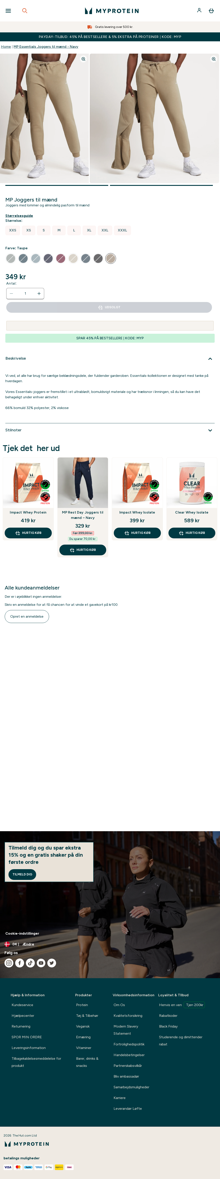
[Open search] (25, 11)
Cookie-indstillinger (22, 933)
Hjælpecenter (23, 1015)
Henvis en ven (182, 1005)
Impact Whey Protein (28, 512)
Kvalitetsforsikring (128, 1015)
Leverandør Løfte (128, 1108)
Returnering (21, 1026)
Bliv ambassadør (126, 1076)
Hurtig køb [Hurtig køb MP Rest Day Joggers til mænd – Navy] (82, 550)
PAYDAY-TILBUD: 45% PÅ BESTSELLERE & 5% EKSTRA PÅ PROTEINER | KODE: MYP (110, 37)
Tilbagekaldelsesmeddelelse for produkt (36, 1062)
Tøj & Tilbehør (87, 1015)
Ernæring (83, 1037)
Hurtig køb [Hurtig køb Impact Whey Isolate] (137, 533)
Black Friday (168, 1026)
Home (6, 46)
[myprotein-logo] (112, 10)
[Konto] (200, 11)
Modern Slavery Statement (126, 1030)
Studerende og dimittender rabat (180, 1040)
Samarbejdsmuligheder (131, 1087)
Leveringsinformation (29, 1048)
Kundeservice (22, 1005)
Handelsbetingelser (129, 1055)
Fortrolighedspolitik (129, 1044)
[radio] (12, 230)
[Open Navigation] (8, 10)
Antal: (11, 283)
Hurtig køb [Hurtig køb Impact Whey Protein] (28, 533)
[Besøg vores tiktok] (30, 963)
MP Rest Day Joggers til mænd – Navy (82, 515)
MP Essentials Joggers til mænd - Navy (46, 46)
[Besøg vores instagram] (8, 963)
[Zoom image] (83, 59)
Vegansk (82, 1026)
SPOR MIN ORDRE (27, 1037)
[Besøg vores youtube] (41, 963)
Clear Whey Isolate (191, 512)
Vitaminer (83, 1048)
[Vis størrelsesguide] (20, 215)
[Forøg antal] (39, 293)
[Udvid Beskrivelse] (110, 359)
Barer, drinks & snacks (87, 1062)
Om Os (119, 1005)
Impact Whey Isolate (137, 512)
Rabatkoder (168, 1015)
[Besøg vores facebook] (19, 963)
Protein (82, 1005)
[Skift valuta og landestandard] (110, 944)
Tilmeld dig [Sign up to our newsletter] (22, 874)
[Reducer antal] (11, 293)
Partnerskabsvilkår (128, 1066)
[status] (25, 293)
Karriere (120, 1098)
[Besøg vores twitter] (51, 963)
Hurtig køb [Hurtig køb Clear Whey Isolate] (191, 533)
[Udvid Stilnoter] (110, 430)
